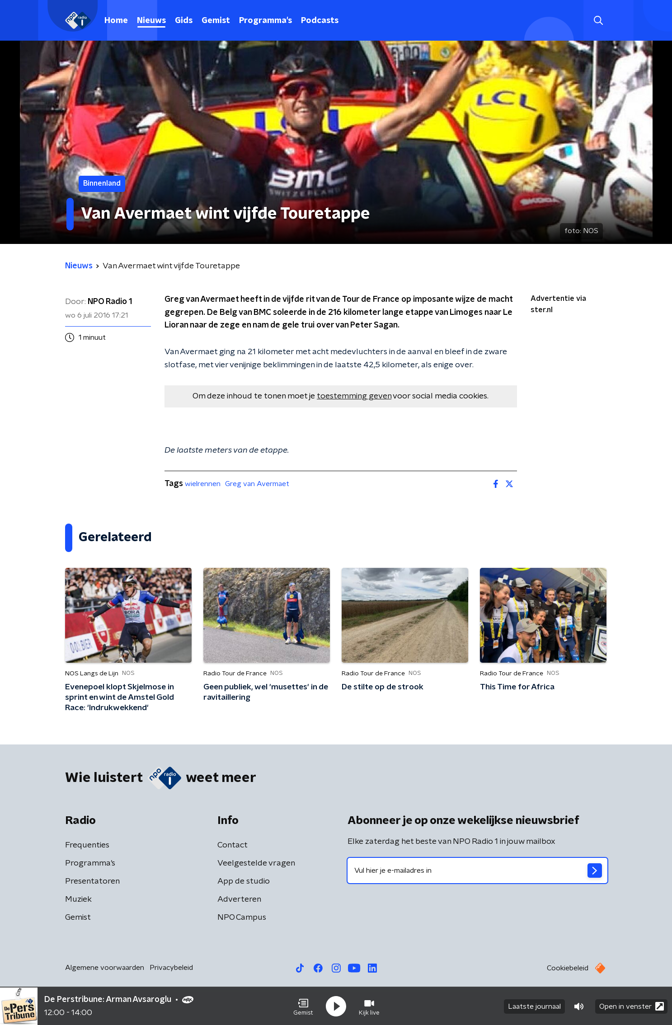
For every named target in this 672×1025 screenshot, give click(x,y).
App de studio (243, 881)
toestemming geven (354, 396)
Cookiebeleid (567, 968)
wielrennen (203, 483)
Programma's (265, 21)
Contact (232, 845)
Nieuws (151, 21)
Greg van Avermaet (257, 483)
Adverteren (239, 899)
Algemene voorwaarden (104, 967)
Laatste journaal (534, 1006)
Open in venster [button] (631, 1006)
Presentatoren (92, 881)
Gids (184, 21)
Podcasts (319, 21)
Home (116, 21)
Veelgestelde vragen (256, 863)
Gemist (216, 21)
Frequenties (87, 845)
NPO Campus (241, 917)
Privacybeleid (171, 967)
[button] (303, 1006)
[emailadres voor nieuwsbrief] (477, 870)
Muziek (78, 899)
